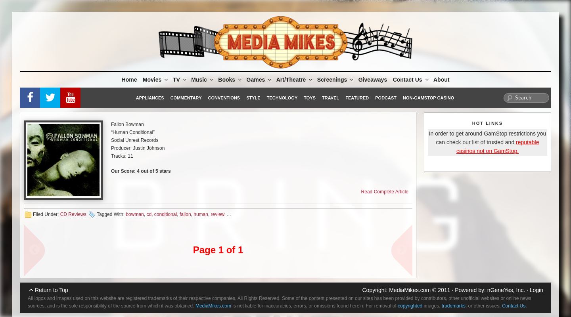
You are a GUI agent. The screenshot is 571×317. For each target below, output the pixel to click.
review (217, 214)
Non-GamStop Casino (428, 97)
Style (253, 97)
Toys (310, 97)
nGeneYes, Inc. (506, 290)
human (201, 214)
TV (180, 79)
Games (260, 79)
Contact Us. (514, 306)
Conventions (224, 97)
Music (203, 79)
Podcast (386, 97)
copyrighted (410, 306)
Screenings (335, 79)
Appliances (150, 97)
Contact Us (411, 79)
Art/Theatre (295, 79)
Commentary (186, 97)
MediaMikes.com (410, 290)
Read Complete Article (384, 192)
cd (148, 214)
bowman (135, 214)
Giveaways (372, 79)
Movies (156, 79)
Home (129, 79)
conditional (165, 214)
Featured (357, 97)
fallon (185, 214)
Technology (282, 97)
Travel (330, 97)
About (441, 79)
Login (536, 290)
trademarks (454, 306)
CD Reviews (73, 214)
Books (230, 79)
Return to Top (51, 290)
